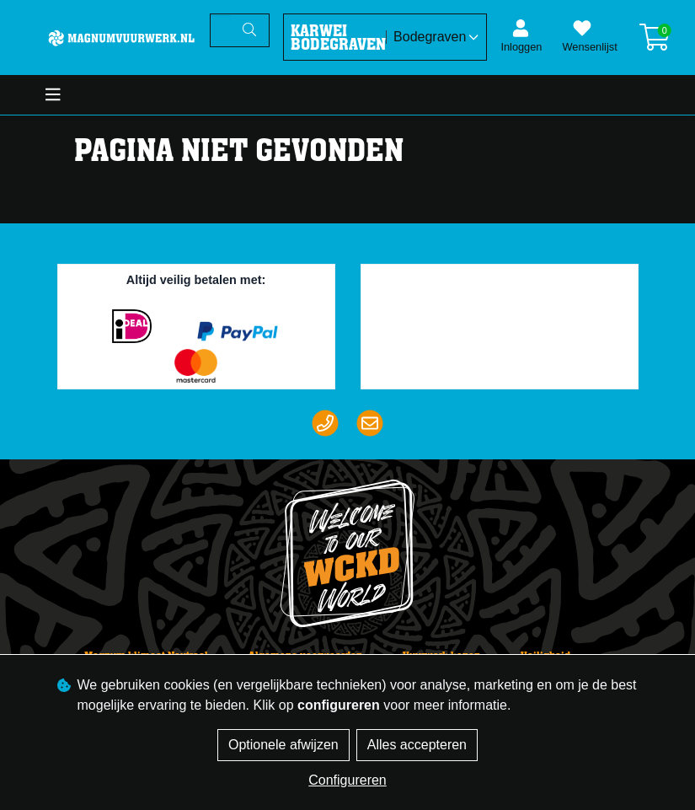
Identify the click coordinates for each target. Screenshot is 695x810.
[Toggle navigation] (53, 95)
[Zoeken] (221, 30)
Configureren (347, 780)
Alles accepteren (417, 745)
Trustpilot (506, 284)
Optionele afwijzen (283, 745)
